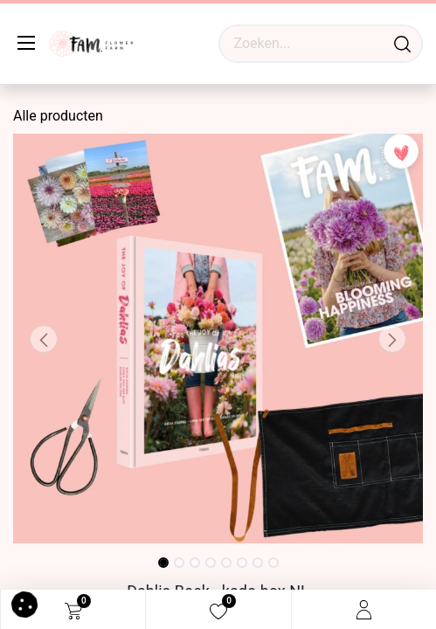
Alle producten (58, 115)
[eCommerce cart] (73, 609)
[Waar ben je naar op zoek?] (402, 43)
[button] (43, 339)
